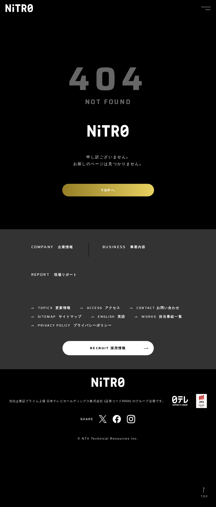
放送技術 (116, 271)
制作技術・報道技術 (106, 316)
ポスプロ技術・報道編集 (58, 328)
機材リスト (172, 284)
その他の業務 (156, 271)
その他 (43, 340)
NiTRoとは (48, 259)
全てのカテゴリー (53, 316)
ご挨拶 (43, 283)
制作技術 (116, 259)
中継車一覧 (147, 284)
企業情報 (45, 271)
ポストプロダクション (164, 259)
